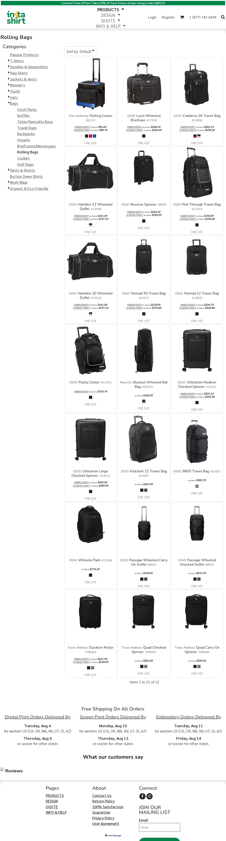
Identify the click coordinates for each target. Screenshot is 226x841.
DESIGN (52, 774)
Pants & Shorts (22, 170)
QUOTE (52, 780)
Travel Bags (27, 127)
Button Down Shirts (26, 176)
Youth (15, 91)
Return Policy (103, 774)
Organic (23, 139)
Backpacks (26, 133)
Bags (14, 103)
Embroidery (82, 127)
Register (168, 17)
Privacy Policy (103, 791)
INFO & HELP (56, 786)
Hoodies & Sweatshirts (29, 66)
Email (143, 793)
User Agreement (105, 797)
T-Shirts (17, 60)
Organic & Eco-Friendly (29, 188)
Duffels (23, 115)
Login (152, 17)
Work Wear (19, 182)
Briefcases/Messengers (36, 146)
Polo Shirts (19, 72)
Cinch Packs (27, 109)
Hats (14, 97)
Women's (17, 85)
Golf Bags (25, 164)
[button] (182, 17)
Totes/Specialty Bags (35, 121)
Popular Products (24, 54)
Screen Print (82, 130)
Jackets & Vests (23, 79)
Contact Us (101, 769)
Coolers (23, 158)
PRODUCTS (55, 769)
